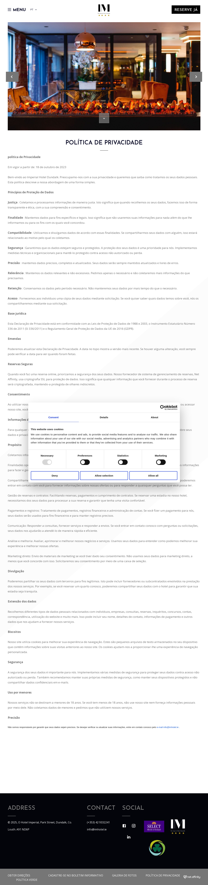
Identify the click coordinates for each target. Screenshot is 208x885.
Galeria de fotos (124, 875)
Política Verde (26, 880)
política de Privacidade (163, 875)
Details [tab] (104, 417)
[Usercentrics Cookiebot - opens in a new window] (162, 407)
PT (35, 12)
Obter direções (19, 875)
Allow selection (104, 475)
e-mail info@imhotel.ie (168, 727)
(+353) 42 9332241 (98, 822)
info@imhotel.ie (97, 829)
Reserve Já (185, 12)
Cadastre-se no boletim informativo (75, 875)
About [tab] (154, 417)
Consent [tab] (53, 417)
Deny (55, 475)
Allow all (153, 475)
